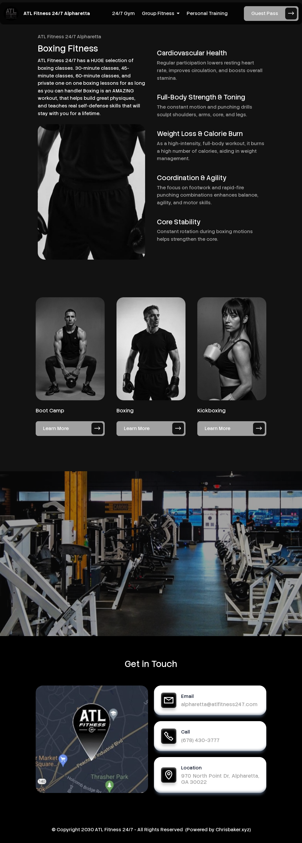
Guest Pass (274, 13)
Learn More (73, 428)
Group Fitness (158, 13)
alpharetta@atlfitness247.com (219, 704)
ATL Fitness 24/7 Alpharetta (56, 13)
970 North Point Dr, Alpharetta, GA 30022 (220, 778)
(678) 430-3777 (200, 740)
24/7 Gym (123, 13)
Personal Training (207, 13)
